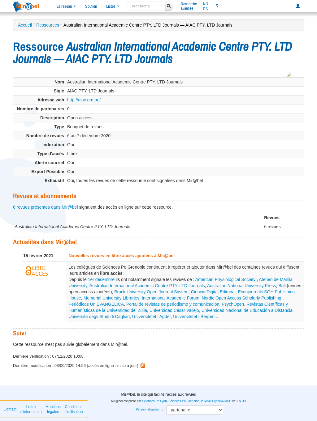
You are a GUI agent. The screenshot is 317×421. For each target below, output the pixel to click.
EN (205, 3)
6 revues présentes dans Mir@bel (45, 207)
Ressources (47, 25)
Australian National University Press (241, 285)
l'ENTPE (241, 401)
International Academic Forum (170, 298)
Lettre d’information (31, 409)
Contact (10, 409)
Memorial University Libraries (112, 298)
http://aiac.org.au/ (84, 99)
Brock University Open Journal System (151, 291)
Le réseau (66, 6)
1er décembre (101, 279)
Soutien (91, 6)
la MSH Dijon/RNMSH (216, 401)
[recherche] (146, 6)
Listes (112, 6)
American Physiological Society (226, 279)
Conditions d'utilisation (73, 409)
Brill (281, 285)
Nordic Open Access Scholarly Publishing (242, 298)
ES (205, 9)
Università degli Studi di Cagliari (99, 316)
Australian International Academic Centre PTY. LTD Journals (147, 285)
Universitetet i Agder (151, 316)
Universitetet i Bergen (194, 316)
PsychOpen (233, 304)
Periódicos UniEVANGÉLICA (96, 304)
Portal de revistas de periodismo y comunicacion (172, 304)
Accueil (25, 25)
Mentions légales (53, 409)
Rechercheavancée (189, 6)
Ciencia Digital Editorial (213, 291)
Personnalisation (147, 409)
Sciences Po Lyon (154, 401)
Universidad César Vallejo (174, 310)
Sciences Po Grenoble (183, 401)
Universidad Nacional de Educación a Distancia (247, 310)
